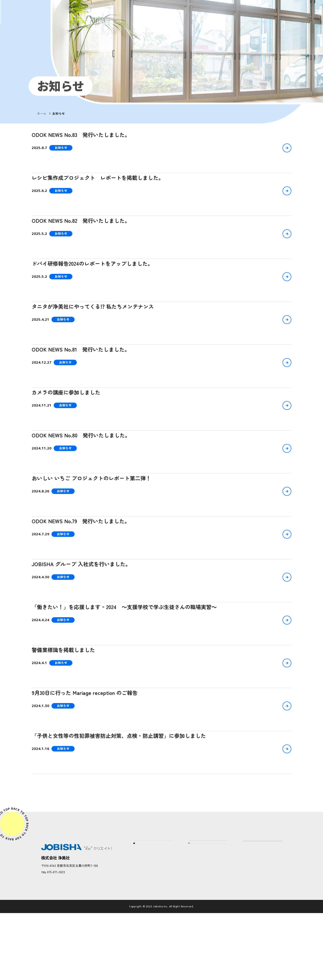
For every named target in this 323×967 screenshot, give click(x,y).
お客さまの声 (146, 908)
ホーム (41, 113)
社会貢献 (143, 924)
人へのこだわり (202, 906)
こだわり (195, 888)
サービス (195, 918)
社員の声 (143, 916)
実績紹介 (143, 899)
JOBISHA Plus (254, 918)
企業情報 (143, 891)
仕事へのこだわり (203, 898)
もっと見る (161, 794)
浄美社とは (144, 883)
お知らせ (250, 872)
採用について (253, 888)
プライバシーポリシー (260, 903)
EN (312, 11)
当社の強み (197, 872)
